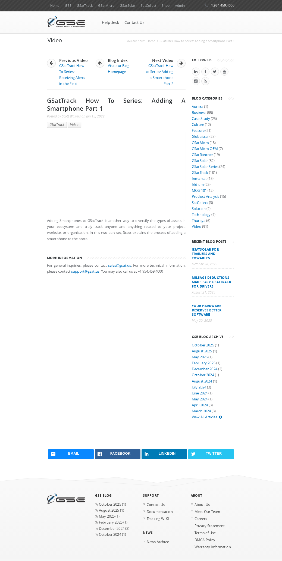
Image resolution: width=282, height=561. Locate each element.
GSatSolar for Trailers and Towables (205, 253)
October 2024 (203, 375)
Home (54, 6)
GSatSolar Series (205, 166)
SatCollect (148, 6)
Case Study (201, 118)
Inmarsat (199, 178)
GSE (68, 6)
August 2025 (202, 351)
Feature (198, 130)
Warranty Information (213, 547)
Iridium (198, 184)
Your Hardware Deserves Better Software (206, 310)
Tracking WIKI (158, 519)
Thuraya (198, 220)
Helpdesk (110, 22)
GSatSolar (127, 6)
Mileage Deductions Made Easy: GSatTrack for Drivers (211, 281)
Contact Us (134, 22)
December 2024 (204, 369)
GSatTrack (85, 6)
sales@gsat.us (119, 265)
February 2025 (203, 363)
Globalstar (200, 136)
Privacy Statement (210, 526)
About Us (202, 504)
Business (199, 112)
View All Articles (207, 417)
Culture (198, 124)
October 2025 (203, 345)
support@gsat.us (85, 271)
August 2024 (202, 381)
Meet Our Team (207, 511)
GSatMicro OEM (205, 148)
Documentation (160, 511)
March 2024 (201, 411)
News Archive (158, 542)
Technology (201, 214)
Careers (201, 519)
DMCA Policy (205, 540)
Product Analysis (205, 196)
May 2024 (200, 399)
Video (74, 125)
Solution (199, 208)
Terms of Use (205, 533)
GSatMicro (106, 6)
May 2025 (200, 357)
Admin (180, 6)
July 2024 (199, 387)
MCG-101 (199, 190)
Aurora (197, 106)
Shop (165, 6)
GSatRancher (202, 154)
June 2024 (200, 393)
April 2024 (200, 405)
